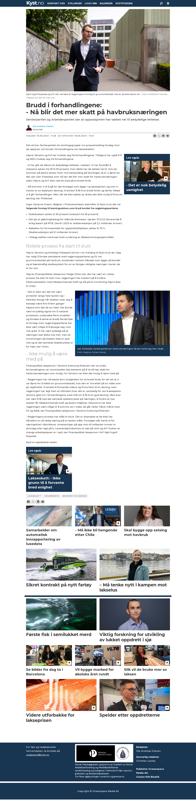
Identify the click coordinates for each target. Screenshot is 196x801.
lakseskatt (34, 496)
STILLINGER (75, 3)
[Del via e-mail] (168, 136)
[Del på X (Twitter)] (159, 136)
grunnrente (52, 496)
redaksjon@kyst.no (37, 755)
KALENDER (106, 3)
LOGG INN (91, 3)
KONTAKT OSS (56, 3)
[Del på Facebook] (155, 136)
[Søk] (161, 3)
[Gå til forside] (35, 3)
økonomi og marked (75, 496)
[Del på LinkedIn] (163, 136)
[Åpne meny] (168, 3)
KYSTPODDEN (124, 3)
